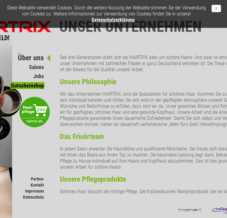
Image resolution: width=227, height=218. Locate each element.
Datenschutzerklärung (113, 20)
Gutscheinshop (27, 85)
